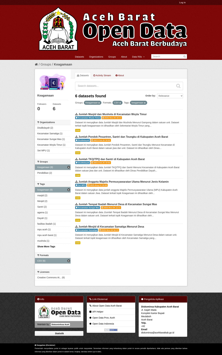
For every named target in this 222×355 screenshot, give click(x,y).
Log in (182, 2)
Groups (112, 56)
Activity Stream (102, 75)
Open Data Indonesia (101, 323)
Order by (150, 95)
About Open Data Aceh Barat (105, 305)
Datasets (79, 56)
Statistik (59, 333)
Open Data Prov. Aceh (102, 317)
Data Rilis (138, 56)
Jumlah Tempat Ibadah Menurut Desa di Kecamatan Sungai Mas (117, 204)
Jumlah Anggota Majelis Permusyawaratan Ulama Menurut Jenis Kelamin (123, 181)
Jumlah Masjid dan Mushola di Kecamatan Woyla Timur (112, 114)
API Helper (96, 311)
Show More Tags (46, 246)
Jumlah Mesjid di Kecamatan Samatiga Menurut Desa (111, 226)
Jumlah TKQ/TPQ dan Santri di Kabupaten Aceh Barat (111, 159)
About (124, 56)
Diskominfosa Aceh (60, 324)
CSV (78, 130)
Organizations (96, 56)
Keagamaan (63, 64)
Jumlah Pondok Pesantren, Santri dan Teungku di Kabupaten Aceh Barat (123, 136)
